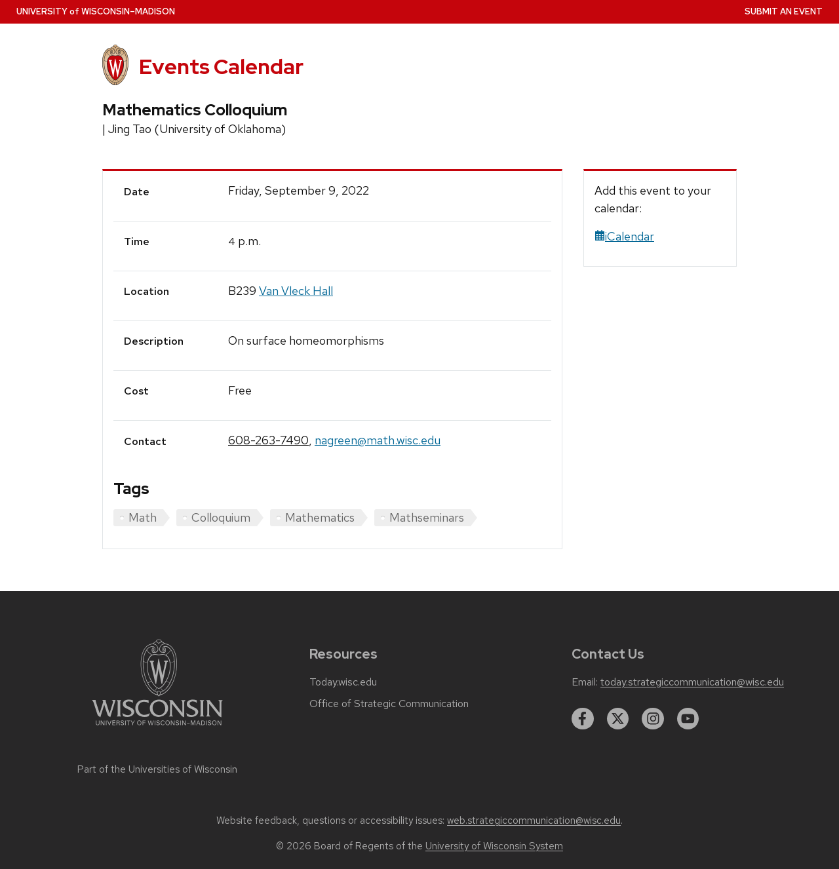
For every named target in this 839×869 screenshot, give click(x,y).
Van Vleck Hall (296, 290)
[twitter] (618, 719)
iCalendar (624, 236)
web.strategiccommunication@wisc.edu (534, 820)
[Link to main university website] (157, 728)
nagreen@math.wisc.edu (377, 440)
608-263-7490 (268, 440)
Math (142, 517)
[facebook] (583, 719)
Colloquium (220, 517)
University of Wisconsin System (494, 846)
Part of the (157, 769)
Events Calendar (221, 66)
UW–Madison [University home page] (95, 11)
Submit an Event (784, 11)
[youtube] (688, 719)
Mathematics (320, 517)
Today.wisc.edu (343, 682)
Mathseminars (426, 517)
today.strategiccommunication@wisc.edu (692, 682)
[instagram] (653, 719)
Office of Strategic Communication (389, 703)
